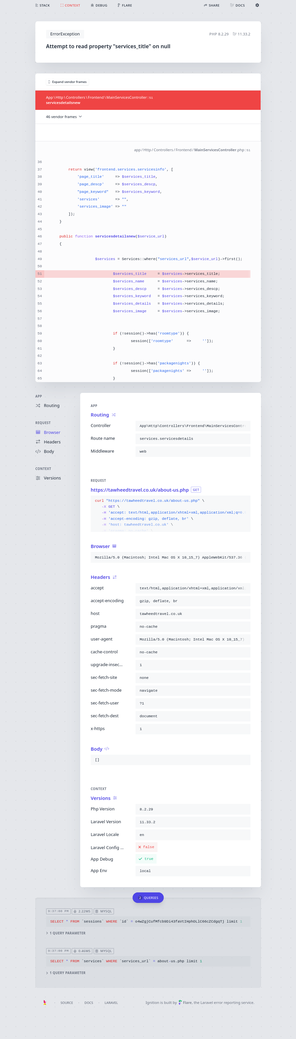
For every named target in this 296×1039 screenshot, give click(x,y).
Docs (88, 1003)
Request (43, 423)
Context (43, 469)
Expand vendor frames (67, 82)
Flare (185, 1002)
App (38, 396)
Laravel (111, 1003)
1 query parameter (65, 933)
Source (67, 1003)
